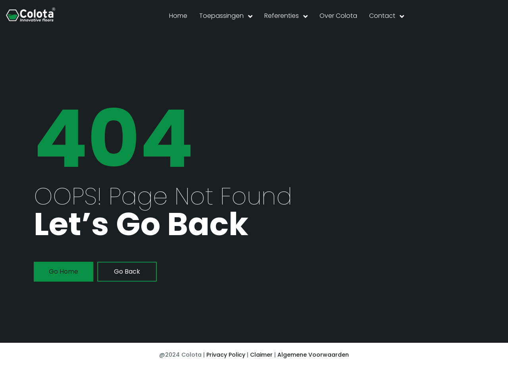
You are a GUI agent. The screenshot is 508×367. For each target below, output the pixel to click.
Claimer (261, 355)
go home (63, 271)
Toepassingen (221, 15)
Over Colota (338, 15)
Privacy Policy (225, 355)
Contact (382, 15)
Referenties (281, 15)
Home (178, 15)
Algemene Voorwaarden (313, 355)
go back (127, 271)
